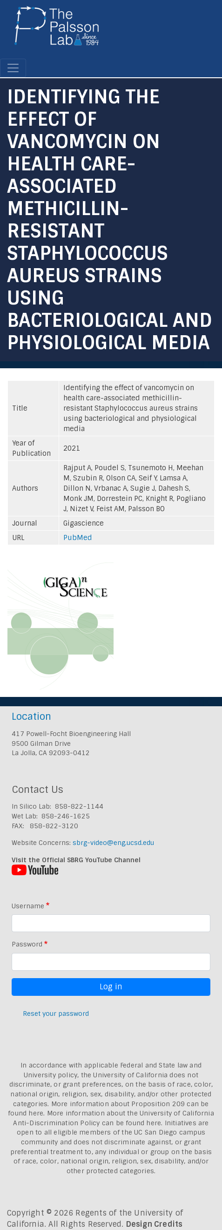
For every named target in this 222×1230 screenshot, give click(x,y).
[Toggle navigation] (13, 68)
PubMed (77, 537)
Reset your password (56, 1013)
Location (31, 716)
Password (27, 944)
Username (28, 906)
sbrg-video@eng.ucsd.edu (113, 842)
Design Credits (154, 1224)
